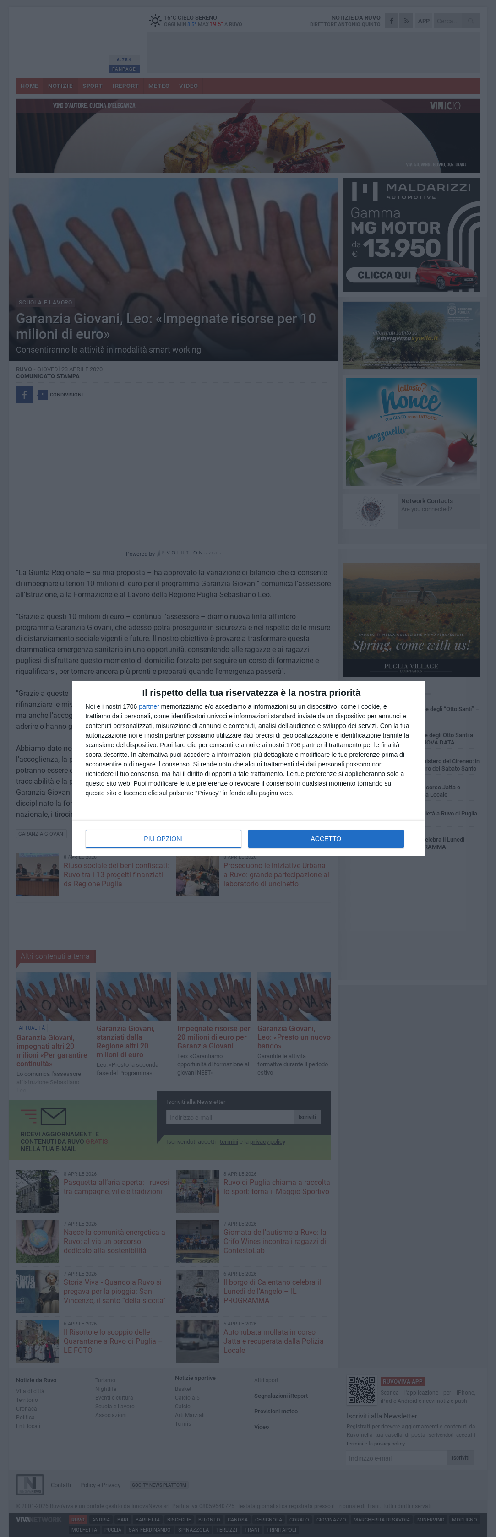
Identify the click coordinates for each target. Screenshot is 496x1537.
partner (149, 706)
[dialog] (248, 768)
